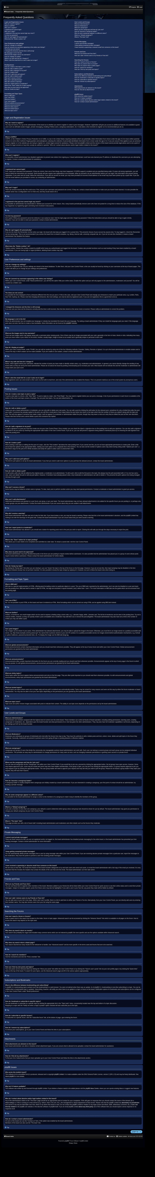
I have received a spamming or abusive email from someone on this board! (96, 47)
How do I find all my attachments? (84, 89)
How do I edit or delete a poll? (13, 76)
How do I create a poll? (11, 72)
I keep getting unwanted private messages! (87, 45)
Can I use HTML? (10, 97)
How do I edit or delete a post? (14, 68)
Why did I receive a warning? (13, 81)
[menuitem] (6, 7)
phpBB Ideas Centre (92, 1088)
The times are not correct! (12, 49)
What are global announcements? (15, 103)
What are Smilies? (10, 99)
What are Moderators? (81, 26)
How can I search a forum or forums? (85, 62)
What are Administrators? (81, 24)
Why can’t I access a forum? (13, 78)
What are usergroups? (81, 27)
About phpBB (9, 1076)
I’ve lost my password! (11, 35)
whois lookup (9, 1103)
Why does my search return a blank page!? (87, 65)
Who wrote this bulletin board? (83, 96)
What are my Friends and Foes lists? (85, 53)
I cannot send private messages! (84, 43)
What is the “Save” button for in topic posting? (18, 85)
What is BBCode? (10, 95)
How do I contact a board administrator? (86, 101)
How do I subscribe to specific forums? (85, 79)
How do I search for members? (83, 67)
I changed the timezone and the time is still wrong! (19, 51)
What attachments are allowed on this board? (87, 88)
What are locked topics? (12, 108)
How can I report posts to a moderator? (16, 83)
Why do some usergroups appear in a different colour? (90, 33)
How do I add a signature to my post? (16, 70)
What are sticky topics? (11, 107)
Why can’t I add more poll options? (15, 74)
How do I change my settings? (13, 45)
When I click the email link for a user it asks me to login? (21, 60)
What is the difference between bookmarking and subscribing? (92, 76)
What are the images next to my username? (17, 54)
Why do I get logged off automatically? (16, 37)
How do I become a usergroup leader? (85, 31)
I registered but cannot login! (13, 29)
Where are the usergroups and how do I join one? (89, 29)
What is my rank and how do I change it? (17, 58)
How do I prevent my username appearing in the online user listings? (25, 47)
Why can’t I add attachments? (13, 80)
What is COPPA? (10, 26)
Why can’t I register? (11, 27)
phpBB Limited (59, 1074)
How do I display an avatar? (13, 56)
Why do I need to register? (12, 24)
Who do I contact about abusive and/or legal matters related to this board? (96, 100)
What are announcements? (13, 105)
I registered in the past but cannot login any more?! (20, 33)
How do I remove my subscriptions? (85, 81)
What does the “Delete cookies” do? (15, 39)
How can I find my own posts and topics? (86, 69)
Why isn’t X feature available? (83, 98)
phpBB (68, 323)
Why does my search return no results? (86, 63)
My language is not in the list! (13, 53)
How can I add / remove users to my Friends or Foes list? (91, 55)
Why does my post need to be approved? (17, 87)
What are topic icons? (11, 110)
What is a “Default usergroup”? (83, 35)
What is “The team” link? (81, 37)
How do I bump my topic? (12, 89)
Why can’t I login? (10, 31)
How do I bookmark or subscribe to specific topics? (89, 77)
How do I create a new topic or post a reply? (18, 66)
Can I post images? (10, 101)
